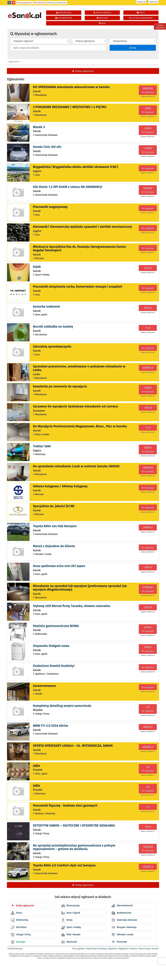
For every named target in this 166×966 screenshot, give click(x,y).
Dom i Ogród (70, 913)
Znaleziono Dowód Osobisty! (53, 666)
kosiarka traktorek (46, 306)
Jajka (36, 765)
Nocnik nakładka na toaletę (53, 326)
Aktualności (61, 2)
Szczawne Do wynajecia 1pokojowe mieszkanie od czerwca (75, 406)
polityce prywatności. (122, 958)
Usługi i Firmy (21, 934)
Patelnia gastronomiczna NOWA (56, 626)
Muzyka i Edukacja (124, 927)
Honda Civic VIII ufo (47, 147)
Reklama (51, 2)
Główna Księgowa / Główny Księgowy (60, 486)
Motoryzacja (70, 905)
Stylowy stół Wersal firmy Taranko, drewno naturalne (71, 606)
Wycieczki (69, 942)
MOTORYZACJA (63, 12)
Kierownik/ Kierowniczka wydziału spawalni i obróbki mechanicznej (82, 227)
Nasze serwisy (145, 948)
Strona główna (78, 948)
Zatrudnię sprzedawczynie (52, 346)
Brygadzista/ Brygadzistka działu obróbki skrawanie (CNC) (75, 167)
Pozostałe (119, 941)
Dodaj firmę (40, 2)
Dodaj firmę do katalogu (96, 948)
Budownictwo (121, 913)
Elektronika (19, 920)
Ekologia (18, 942)
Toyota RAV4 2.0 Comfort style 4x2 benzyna (64, 865)
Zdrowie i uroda (122, 934)
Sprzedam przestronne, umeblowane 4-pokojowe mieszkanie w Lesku (79, 368)
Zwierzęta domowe (124, 920)
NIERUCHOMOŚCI (102, 12)
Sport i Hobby (71, 927)
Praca (16, 913)
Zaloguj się (141, 1)
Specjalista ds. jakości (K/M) (53, 506)
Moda (67, 920)
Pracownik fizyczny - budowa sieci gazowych (65, 805)
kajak (37, 267)
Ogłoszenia (13, 61)
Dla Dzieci (19, 927)
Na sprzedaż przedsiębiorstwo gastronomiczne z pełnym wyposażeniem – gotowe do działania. (74, 847)
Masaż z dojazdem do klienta (54, 546)
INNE (102, 23)
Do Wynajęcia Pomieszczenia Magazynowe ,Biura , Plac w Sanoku (80, 426)
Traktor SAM (42, 446)
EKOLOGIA (102, 18)
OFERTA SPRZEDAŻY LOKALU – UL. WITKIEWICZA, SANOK (73, 745)
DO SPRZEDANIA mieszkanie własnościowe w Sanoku (71, 87)
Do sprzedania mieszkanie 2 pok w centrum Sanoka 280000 (76, 466)
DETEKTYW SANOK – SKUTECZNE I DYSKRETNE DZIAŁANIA (74, 825)
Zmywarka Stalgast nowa (51, 646)
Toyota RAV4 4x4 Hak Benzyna (55, 526)
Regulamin (112, 948)
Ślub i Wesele (70, 934)
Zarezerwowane (44, 686)
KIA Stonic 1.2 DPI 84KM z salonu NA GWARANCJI (67, 187)
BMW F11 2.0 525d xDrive (50, 726)
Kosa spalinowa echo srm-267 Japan (59, 566)
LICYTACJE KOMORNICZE (141, 18)
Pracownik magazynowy (50, 207)
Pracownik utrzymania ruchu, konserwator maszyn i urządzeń (77, 286)
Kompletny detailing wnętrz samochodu (62, 706)
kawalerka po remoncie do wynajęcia (60, 386)
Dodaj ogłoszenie (24, 2)
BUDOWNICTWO (63, 18)
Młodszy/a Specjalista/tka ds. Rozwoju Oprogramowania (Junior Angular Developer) (79, 248)
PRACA (141, 12)
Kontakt (155, 948)
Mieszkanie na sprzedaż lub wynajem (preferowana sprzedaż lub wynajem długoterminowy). (80, 587)
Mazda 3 (39, 127)
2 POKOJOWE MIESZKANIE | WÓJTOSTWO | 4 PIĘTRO (69, 107)
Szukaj (132, 47)
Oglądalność (123, 948)
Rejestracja (153, 1)
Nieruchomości (122, 905)
